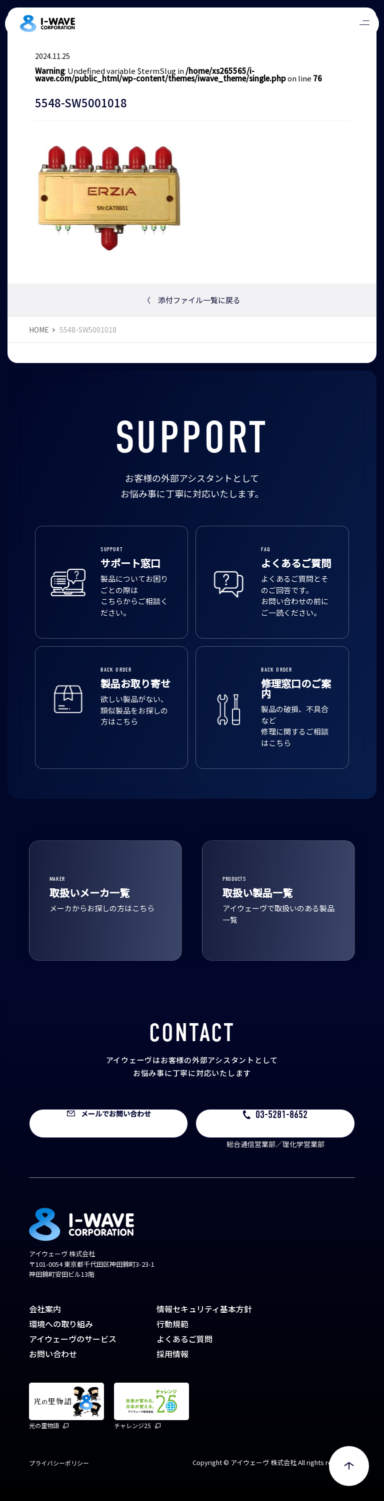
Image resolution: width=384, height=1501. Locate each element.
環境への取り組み (61, 1324)
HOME (39, 330)
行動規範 (172, 1324)
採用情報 (172, 1354)
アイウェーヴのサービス (72, 1339)
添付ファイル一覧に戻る (191, 300)
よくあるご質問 (184, 1339)
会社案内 (45, 1309)
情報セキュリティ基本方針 (204, 1309)
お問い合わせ (53, 1354)
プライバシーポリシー (59, 1463)
